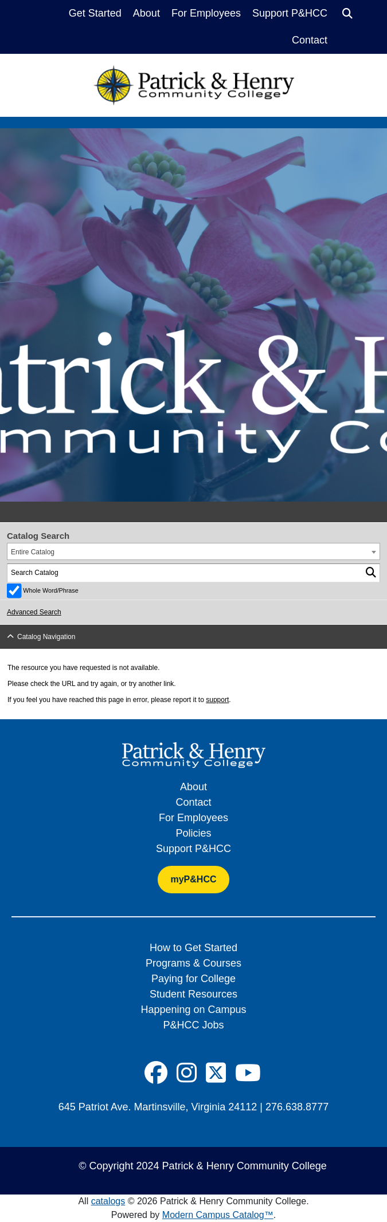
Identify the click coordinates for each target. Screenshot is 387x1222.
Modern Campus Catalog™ (217, 1215)
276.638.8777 (297, 1107)
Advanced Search (34, 612)
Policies (193, 833)
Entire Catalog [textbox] (32, 552)
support (217, 700)
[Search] (347, 14)
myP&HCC (193, 879)
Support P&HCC (289, 13)
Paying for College (193, 978)
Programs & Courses (193, 963)
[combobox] (193, 551)
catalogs (108, 1201)
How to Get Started (193, 947)
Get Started (95, 13)
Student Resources (193, 994)
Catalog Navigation (46, 637)
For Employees (206, 13)
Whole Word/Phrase (50, 590)
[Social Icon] (155, 1073)
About (146, 13)
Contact (309, 40)
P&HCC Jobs (193, 1025)
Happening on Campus (193, 1009)
